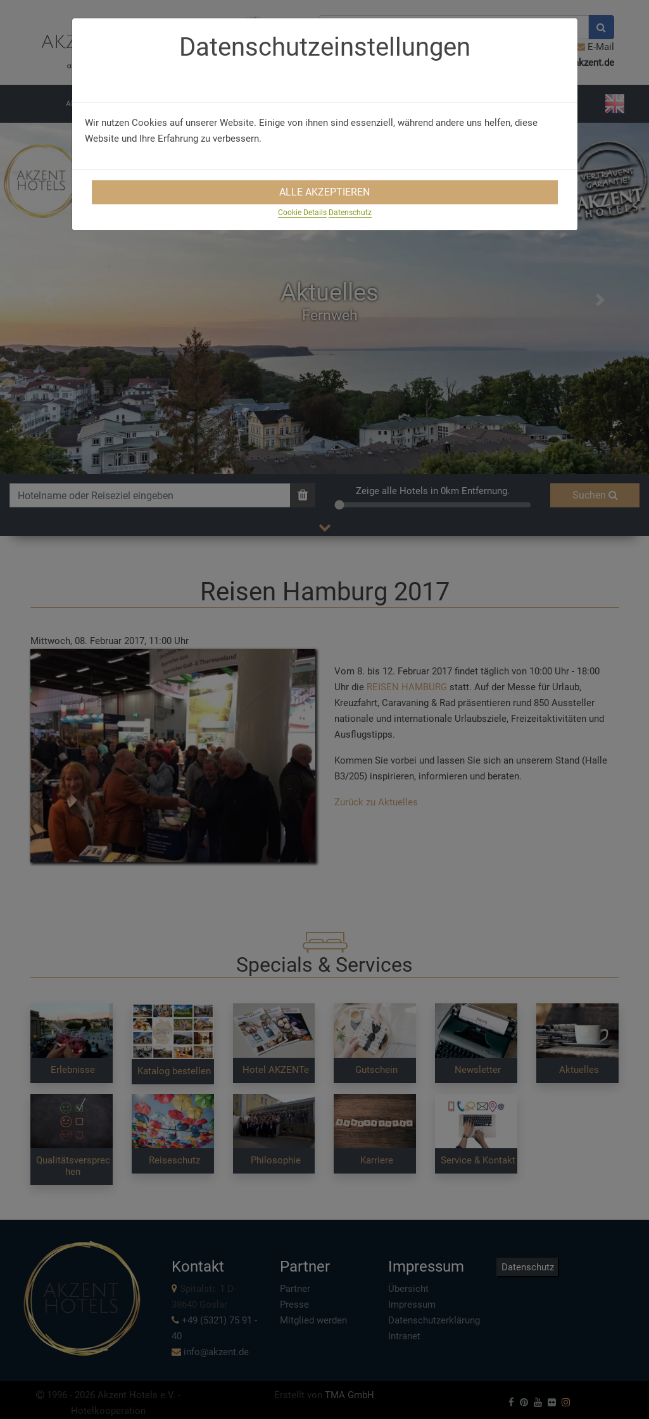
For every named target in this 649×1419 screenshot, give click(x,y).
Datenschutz (350, 212)
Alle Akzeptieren (324, 192)
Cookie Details (302, 212)
